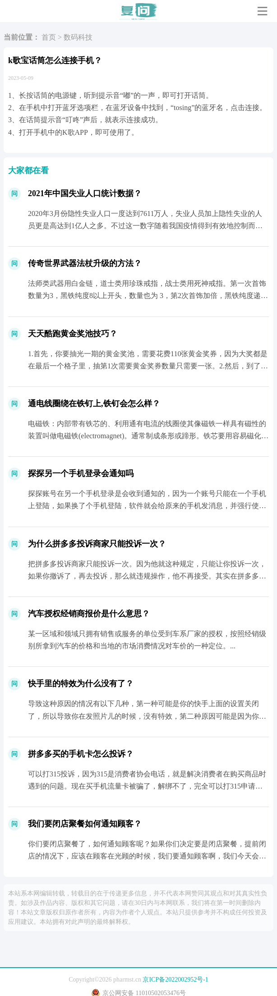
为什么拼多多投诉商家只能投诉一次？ (97, 543)
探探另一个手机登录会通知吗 (81, 473)
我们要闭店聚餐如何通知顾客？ (85, 823)
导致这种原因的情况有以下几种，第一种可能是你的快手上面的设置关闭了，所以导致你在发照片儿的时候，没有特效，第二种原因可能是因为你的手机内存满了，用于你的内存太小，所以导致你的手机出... (147, 716)
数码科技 (78, 37)
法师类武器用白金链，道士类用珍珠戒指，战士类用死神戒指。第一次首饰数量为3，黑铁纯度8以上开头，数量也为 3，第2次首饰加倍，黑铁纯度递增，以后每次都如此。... (147, 296)
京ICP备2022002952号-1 (175, 979)
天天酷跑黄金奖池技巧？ (72, 333)
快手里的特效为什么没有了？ (81, 683)
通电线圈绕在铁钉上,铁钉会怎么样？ (94, 403)
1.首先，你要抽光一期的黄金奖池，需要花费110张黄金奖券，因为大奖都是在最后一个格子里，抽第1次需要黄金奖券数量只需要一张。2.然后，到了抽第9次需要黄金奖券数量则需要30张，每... (148, 366)
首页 (49, 37)
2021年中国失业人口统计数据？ (85, 193)
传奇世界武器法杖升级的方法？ (85, 263)
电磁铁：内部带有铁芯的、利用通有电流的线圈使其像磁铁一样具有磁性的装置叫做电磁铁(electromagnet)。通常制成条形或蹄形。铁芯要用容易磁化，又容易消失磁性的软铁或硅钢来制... (148, 436)
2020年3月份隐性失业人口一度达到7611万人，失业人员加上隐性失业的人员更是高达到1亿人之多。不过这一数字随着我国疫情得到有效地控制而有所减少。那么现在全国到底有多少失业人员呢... (145, 226)
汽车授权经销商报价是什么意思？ (89, 613)
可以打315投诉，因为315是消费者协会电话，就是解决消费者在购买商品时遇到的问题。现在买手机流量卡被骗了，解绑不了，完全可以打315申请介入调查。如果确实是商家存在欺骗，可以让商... (147, 786)
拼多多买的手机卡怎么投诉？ (81, 753)
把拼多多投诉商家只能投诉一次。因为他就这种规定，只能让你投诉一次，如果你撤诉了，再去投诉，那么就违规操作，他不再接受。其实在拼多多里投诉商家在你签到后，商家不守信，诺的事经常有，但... (147, 576)
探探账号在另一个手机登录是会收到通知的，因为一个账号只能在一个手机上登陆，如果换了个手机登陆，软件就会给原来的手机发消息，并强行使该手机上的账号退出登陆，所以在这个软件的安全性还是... (147, 506)
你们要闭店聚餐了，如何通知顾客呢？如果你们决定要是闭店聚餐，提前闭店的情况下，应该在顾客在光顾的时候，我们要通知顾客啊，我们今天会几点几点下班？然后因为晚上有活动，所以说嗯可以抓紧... (147, 856)
